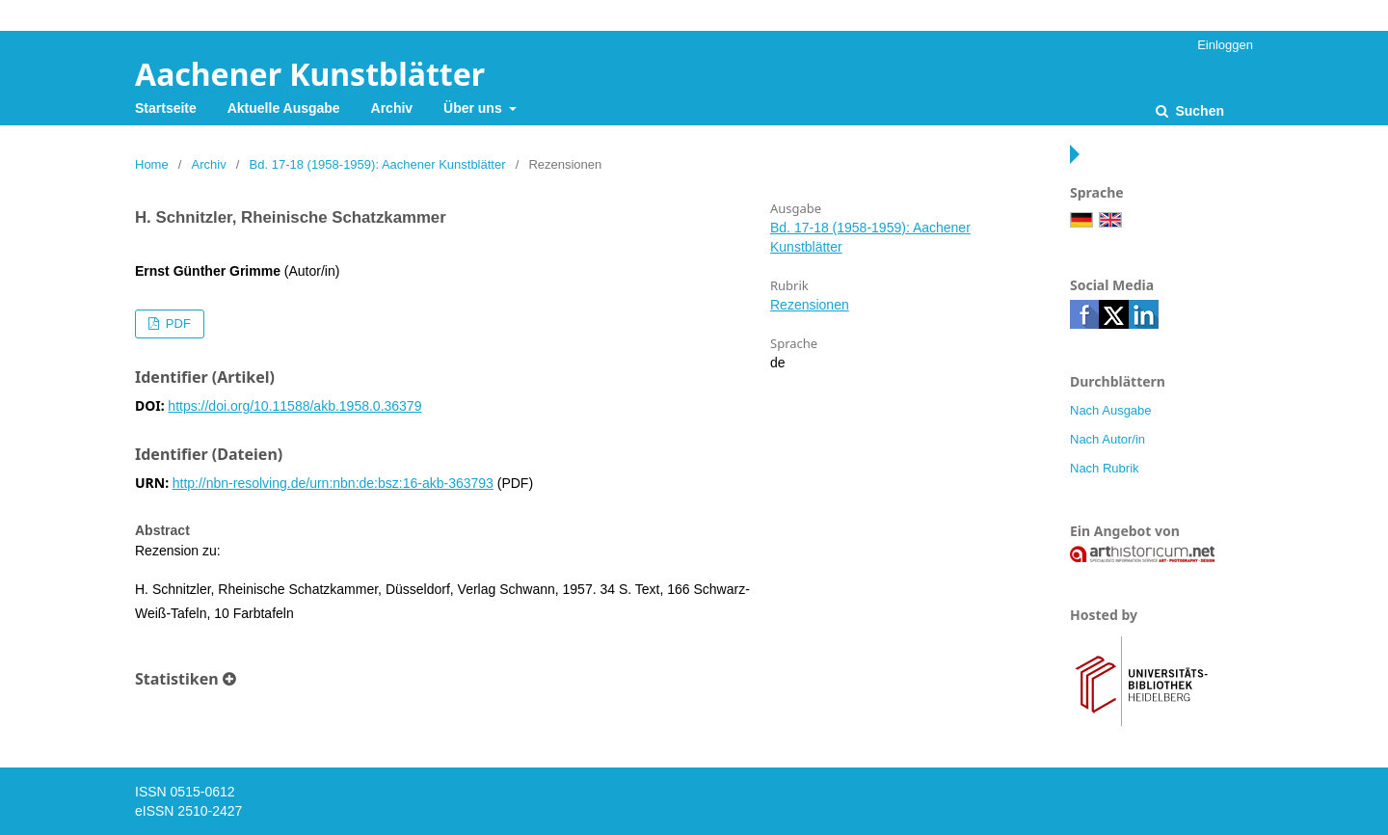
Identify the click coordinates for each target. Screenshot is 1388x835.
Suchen (1198, 111)
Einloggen (1225, 45)
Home (152, 164)
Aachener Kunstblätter (310, 73)
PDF (176, 323)
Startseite (166, 108)
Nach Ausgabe (1111, 410)
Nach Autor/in (1107, 439)
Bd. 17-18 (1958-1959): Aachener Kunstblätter (378, 164)
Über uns (474, 108)
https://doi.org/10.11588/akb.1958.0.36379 (294, 406)
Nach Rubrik (1104, 468)
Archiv (392, 108)
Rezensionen (809, 304)
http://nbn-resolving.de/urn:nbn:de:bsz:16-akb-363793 (333, 483)
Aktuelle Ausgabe (283, 108)
